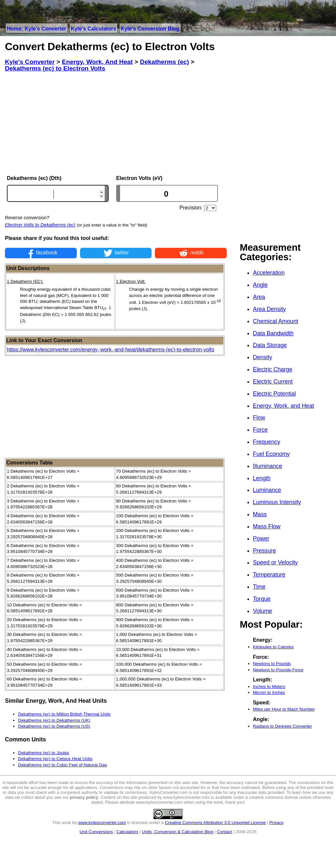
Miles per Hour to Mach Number (284, 709)
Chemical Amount (275, 321)
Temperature (269, 574)
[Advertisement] (116, 123)
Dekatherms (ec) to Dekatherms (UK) (54, 720)
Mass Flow (267, 526)
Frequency (266, 442)
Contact (224, 831)
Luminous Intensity (277, 502)
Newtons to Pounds (272, 663)
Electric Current (273, 381)
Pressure (264, 550)
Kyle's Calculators (93, 28)
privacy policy (84, 797)
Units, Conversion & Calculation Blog (177, 831)
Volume (262, 611)
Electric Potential (274, 393)
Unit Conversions (96, 831)
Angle (260, 285)
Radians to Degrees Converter (282, 726)
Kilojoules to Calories (273, 646)
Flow (259, 417)
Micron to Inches (269, 692)
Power (261, 538)
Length (262, 478)
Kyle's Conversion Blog (150, 28)
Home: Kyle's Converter (36, 28)
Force (260, 429)
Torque (262, 599)
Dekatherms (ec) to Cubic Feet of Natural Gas (62, 764)
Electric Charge (272, 369)
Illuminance (267, 466)
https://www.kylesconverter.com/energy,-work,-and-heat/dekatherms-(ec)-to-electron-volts (110, 349)
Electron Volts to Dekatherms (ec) (40, 224)
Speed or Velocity (275, 562)
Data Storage (270, 345)
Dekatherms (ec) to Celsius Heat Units (55, 758)
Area (259, 297)
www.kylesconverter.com (102, 822)
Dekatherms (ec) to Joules (43, 752)
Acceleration (269, 272)
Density (262, 357)
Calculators (127, 831)
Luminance (267, 490)
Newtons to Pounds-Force (278, 669)
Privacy (276, 822)
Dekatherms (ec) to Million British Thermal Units (64, 714)
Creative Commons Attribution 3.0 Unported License (215, 822)
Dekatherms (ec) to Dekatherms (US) (54, 726)
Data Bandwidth (273, 333)
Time (259, 586)
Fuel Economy (271, 454)
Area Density (269, 309)
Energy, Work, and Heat (283, 406)
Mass (260, 514)
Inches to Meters (269, 686)
